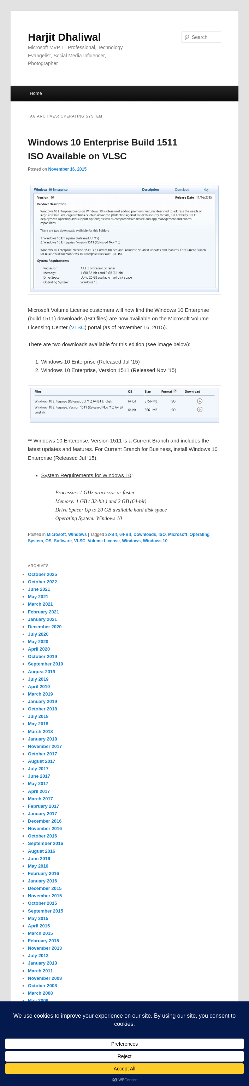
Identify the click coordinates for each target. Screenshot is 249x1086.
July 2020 (38, 634)
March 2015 (40, 933)
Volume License (103, 540)
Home (36, 93)
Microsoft (56, 534)
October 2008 (42, 985)
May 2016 (38, 866)
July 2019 (38, 679)
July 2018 (38, 716)
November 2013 (45, 948)
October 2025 (42, 574)
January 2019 (42, 701)
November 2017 (45, 746)
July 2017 (38, 768)
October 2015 (42, 903)
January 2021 (42, 619)
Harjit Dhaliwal (64, 37)
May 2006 (38, 1000)
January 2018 (42, 739)
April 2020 (39, 649)
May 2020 (38, 641)
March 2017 (40, 798)
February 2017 (43, 806)
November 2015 (45, 895)
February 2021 (43, 612)
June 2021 (39, 589)
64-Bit (125, 534)
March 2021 (40, 604)
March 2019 (40, 694)
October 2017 (42, 753)
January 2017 (42, 813)
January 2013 (42, 963)
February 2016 (43, 873)
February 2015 (43, 940)
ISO (162, 534)
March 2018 (40, 731)
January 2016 (42, 881)
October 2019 (42, 656)
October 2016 (42, 836)
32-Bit (111, 534)
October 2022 (42, 581)
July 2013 (38, 955)
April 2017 (39, 791)
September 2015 (45, 911)
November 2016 (45, 828)
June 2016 (39, 858)
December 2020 (44, 626)
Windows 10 (155, 540)
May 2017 (38, 783)
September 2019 (45, 664)
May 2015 (38, 918)
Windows (77, 534)
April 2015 (39, 925)
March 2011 (40, 970)
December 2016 (44, 821)
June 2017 (39, 776)
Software (63, 540)
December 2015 (44, 888)
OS (48, 540)
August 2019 (41, 671)
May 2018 (38, 723)
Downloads (145, 534)
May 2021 (38, 596)
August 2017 (41, 761)
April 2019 (39, 686)
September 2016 (45, 843)
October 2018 (42, 708)
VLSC (78, 327)
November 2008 (45, 978)
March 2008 (40, 993)
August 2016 (41, 851)
